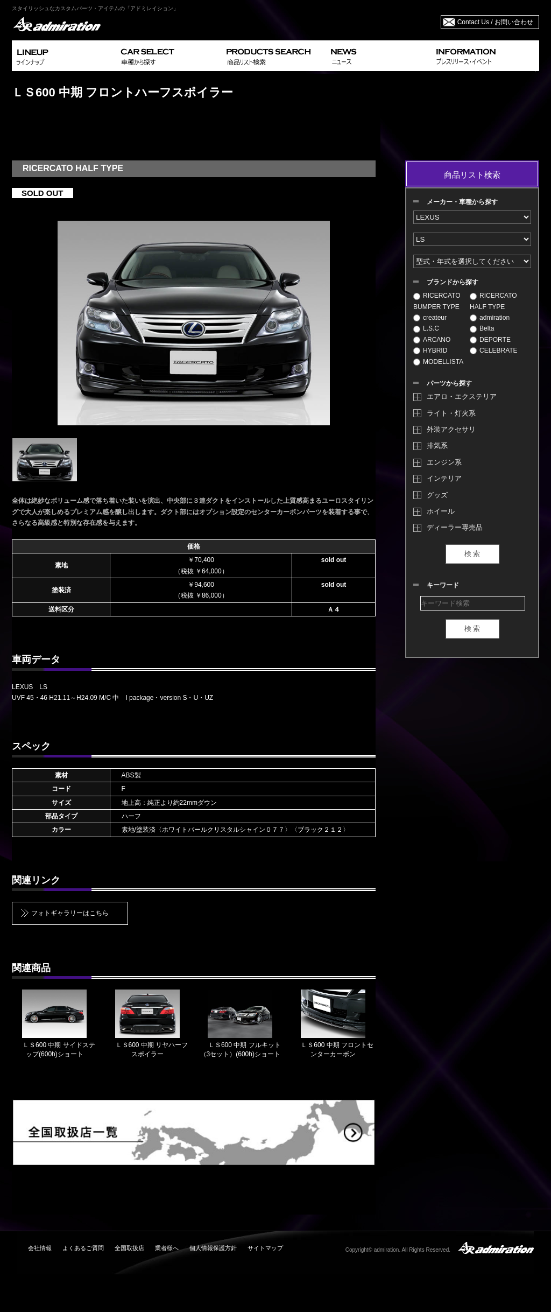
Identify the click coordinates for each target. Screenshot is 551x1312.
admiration (490, 317)
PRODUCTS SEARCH (274, 55)
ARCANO (431, 339)
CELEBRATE (493, 350)
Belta (482, 328)
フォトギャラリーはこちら (70, 913)
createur (430, 317)
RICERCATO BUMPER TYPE (437, 301)
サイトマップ (265, 1248)
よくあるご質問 (83, 1248)
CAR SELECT (169, 55)
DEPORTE (490, 339)
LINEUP (64, 55)
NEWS (379, 55)
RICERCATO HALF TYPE (493, 301)
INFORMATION (485, 55)
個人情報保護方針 (213, 1248)
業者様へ (167, 1248)
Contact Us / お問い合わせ (495, 22)
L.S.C (426, 328)
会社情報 (40, 1248)
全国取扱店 (129, 1248)
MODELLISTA (438, 362)
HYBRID (430, 350)
